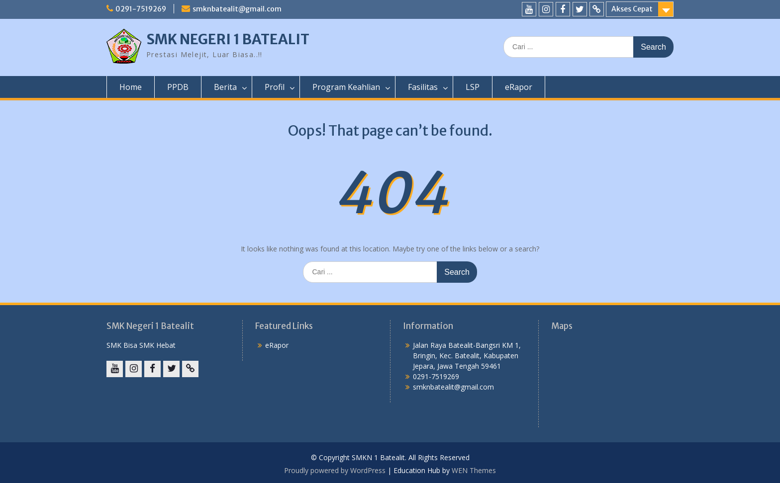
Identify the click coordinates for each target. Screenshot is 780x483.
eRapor (518, 86)
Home (130, 86)
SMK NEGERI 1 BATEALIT (227, 39)
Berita (225, 86)
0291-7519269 (140, 8)
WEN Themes (474, 470)
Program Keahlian (346, 86)
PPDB (178, 86)
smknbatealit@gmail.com (237, 8)
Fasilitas (423, 86)
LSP (473, 86)
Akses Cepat (632, 8)
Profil (275, 86)
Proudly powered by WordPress (335, 470)
